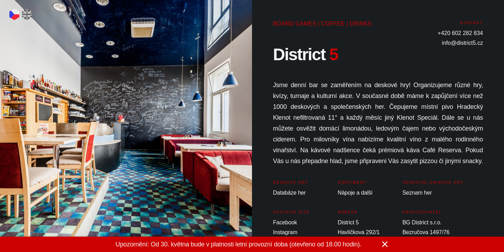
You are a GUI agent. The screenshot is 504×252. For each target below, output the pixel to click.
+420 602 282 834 (460, 33)
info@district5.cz (462, 43)
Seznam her (417, 193)
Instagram (285, 232)
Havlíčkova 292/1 (359, 232)
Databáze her (289, 193)
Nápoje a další (355, 193)
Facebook (285, 222)
